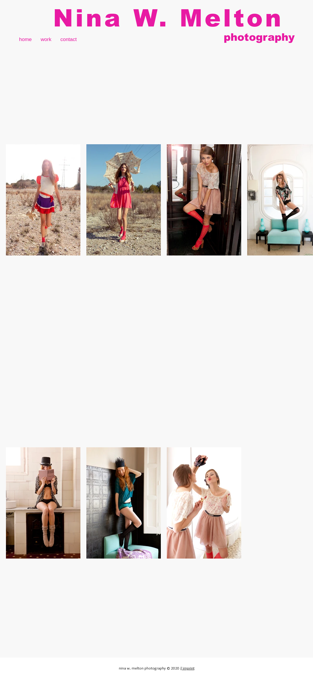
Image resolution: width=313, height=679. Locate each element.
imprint (188, 668)
